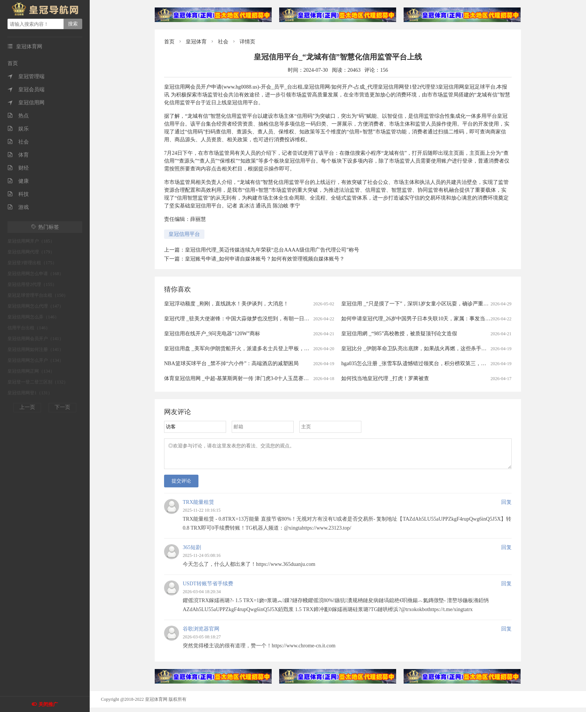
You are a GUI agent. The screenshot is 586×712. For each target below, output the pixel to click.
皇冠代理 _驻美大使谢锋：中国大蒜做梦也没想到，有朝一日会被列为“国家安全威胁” (262, 318)
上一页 (27, 407)
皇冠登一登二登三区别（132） (37, 382)
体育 (18, 155)
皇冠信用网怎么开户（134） (35, 360)
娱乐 (18, 129)
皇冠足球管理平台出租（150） (37, 295)
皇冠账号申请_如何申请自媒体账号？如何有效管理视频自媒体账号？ (265, 259)
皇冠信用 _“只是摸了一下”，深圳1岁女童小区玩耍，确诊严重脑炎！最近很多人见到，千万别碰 (451, 303)
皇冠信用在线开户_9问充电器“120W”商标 (212, 333)
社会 (18, 142)
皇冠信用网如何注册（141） (35, 349)
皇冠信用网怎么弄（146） (33, 317)
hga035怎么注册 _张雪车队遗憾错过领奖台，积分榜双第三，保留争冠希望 (426, 363)
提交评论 (181, 485)
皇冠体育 (196, 41)
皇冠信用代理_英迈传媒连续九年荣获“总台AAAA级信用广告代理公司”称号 (272, 250)
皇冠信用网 (25, 102)
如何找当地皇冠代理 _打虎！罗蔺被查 (385, 378)
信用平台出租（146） (28, 327)
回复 (506, 506)
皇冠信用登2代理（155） (32, 284)
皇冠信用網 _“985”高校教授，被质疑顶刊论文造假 (399, 333)
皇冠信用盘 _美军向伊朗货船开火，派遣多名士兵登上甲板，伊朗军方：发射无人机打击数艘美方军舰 (281, 348)
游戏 (18, 207)
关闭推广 (48, 704)
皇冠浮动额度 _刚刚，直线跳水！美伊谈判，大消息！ (226, 303)
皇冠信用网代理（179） (31, 252)
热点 (18, 115)
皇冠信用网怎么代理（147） (35, 306)
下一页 (62, 407)
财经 (18, 168)
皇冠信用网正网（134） (31, 371)
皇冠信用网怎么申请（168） (35, 273)
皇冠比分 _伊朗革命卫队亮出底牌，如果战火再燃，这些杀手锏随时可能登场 (429, 348)
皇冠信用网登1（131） (29, 392)
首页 (12, 63)
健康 (18, 181)
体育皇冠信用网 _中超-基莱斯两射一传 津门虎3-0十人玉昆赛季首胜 (241, 378)
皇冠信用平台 (184, 234)
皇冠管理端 (25, 76)
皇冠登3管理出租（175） (32, 262)
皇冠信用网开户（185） (31, 241)
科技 (18, 194)
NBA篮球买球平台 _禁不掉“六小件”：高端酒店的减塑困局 (231, 363)
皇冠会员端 (25, 89)
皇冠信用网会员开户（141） (35, 338)
